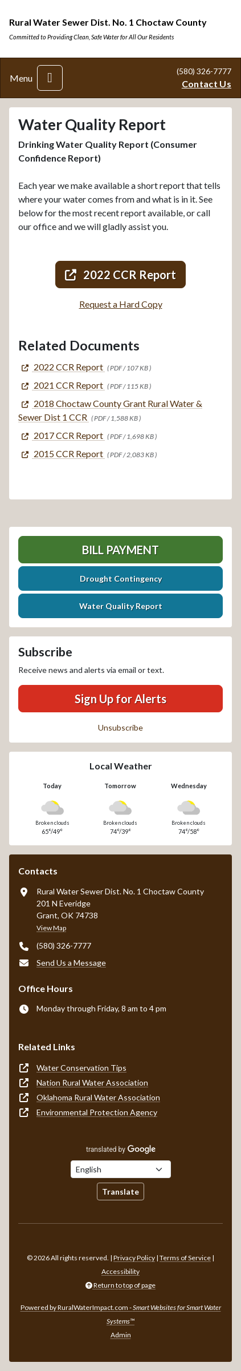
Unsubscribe (120, 727)
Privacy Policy (134, 1257)
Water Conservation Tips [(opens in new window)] (81, 1067)
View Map (51, 928)
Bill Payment (120, 550)
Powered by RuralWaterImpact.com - (121, 1314)
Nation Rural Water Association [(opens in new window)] (92, 1082)
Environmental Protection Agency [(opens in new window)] (96, 1112)
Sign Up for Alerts (120, 698)
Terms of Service (185, 1257)
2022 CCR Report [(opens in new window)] (120, 274)
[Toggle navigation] (50, 78)
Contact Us (206, 83)
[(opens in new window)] (61, 366)
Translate (120, 1191)
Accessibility (120, 1271)
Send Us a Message (71, 962)
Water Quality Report (120, 606)
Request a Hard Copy (120, 304)
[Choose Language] (121, 1169)
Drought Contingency (121, 578)
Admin (121, 1334)
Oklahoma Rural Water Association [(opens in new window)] (98, 1097)
